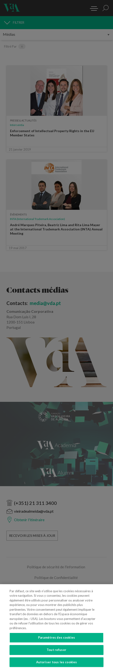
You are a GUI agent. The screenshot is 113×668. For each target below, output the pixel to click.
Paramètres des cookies (56, 639)
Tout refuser (56, 652)
